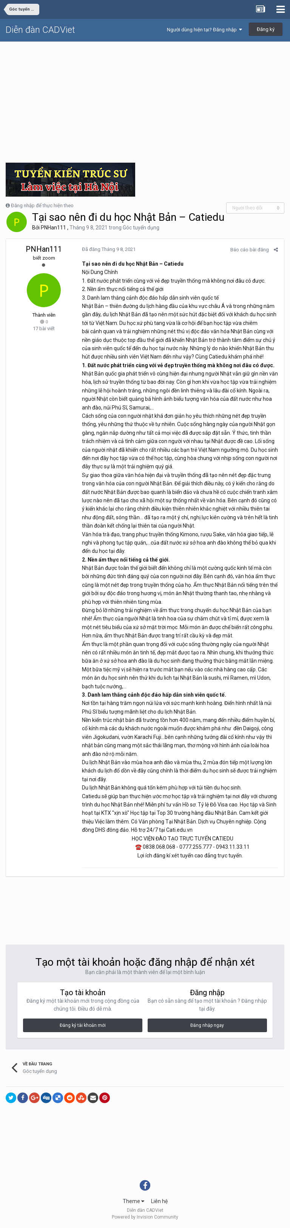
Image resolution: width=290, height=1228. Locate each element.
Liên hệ (159, 1201)
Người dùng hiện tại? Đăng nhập (204, 29)
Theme (133, 1201)
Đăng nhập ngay (207, 1025)
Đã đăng (108, 249)
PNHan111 (53, 228)
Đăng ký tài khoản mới (83, 1025)
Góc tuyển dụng (141, 228)
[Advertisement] (145, 98)
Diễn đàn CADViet (40, 30)
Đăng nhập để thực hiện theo (42, 205)
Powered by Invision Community (145, 1217)
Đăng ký (266, 29)
